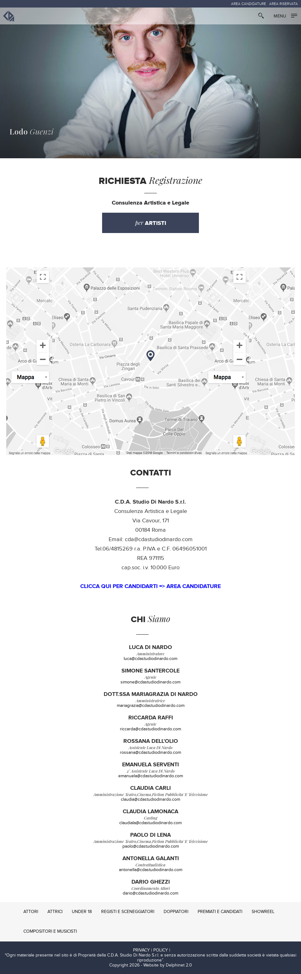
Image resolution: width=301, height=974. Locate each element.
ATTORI (30, 911)
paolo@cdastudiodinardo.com (150, 846)
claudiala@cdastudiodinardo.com (150, 822)
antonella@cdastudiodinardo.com (150, 869)
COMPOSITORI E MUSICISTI (50, 931)
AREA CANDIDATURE (248, 4)
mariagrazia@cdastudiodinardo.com (151, 705)
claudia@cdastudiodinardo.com (150, 799)
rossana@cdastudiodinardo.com (150, 752)
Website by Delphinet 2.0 (167, 965)
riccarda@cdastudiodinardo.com (150, 729)
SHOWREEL (263, 911)
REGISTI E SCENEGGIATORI (127, 911)
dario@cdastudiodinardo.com (150, 893)
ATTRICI (54, 911)
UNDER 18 (82, 911)
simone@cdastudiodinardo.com (150, 682)
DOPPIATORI (176, 911)
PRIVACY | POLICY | (151, 950)
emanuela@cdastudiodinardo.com (150, 776)
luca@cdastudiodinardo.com (150, 658)
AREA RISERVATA (283, 4)
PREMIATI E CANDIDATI (220, 911)
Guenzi (31, 131)
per (150, 223)
